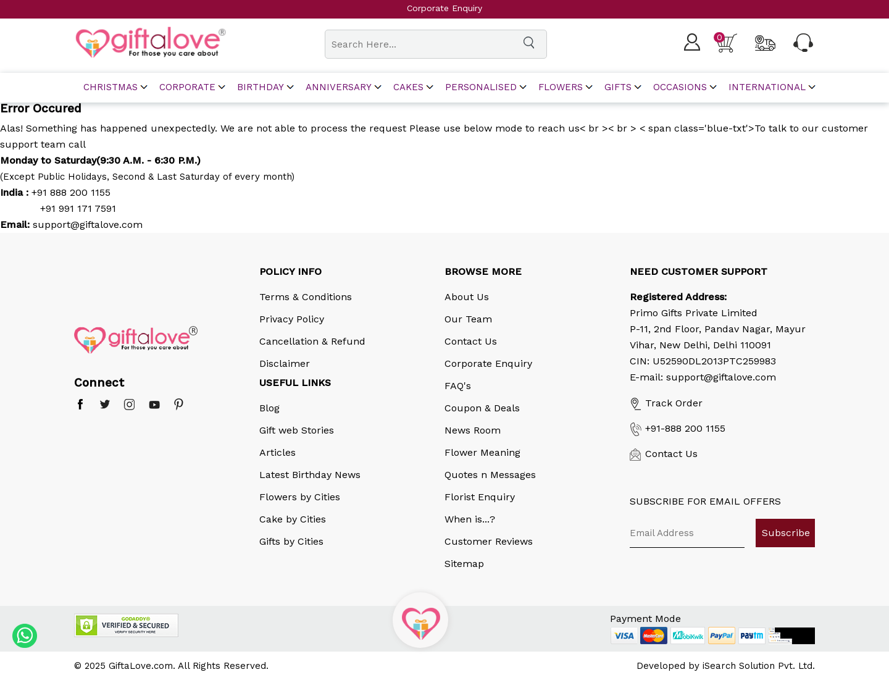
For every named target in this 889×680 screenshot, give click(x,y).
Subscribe (786, 533)
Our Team (468, 319)
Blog (269, 408)
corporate (187, 87)
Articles (277, 452)
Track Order (666, 403)
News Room (472, 430)
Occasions (680, 87)
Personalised (481, 87)
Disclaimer (284, 363)
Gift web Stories (296, 430)
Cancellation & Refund (312, 341)
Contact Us (470, 341)
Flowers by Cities (299, 497)
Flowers (560, 87)
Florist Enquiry (479, 497)
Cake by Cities (292, 519)
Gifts (618, 87)
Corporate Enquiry (488, 363)
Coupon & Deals (482, 408)
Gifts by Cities (291, 541)
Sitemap (464, 563)
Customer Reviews (488, 541)
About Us (466, 297)
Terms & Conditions (305, 297)
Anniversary (339, 87)
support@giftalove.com (86, 224)
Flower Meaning (482, 452)
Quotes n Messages (490, 475)
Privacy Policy (291, 319)
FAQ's (457, 386)
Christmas (110, 87)
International (767, 87)
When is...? (469, 519)
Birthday (260, 87)
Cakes (408, 87)
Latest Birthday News (310, 475)
